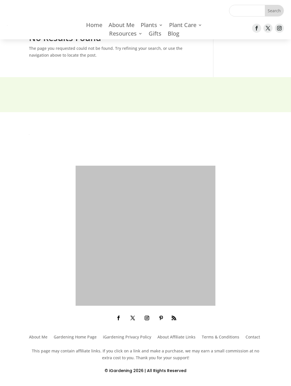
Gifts (155, 34)
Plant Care (182, 26)
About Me (121, 26)
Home (94, 26)
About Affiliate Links (176, 337)
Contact (253, 337)
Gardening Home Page (75, 337)
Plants (149, 26)
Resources (123, 34)
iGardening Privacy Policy (127, 337)
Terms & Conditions (220, 337)
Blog (173, 34)
